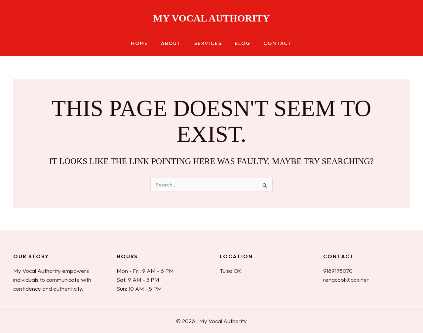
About (174, 43)
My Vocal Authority (211, 18)
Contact (271, 43)
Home (145, 43)
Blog (240, 43)
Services (208, 43)
